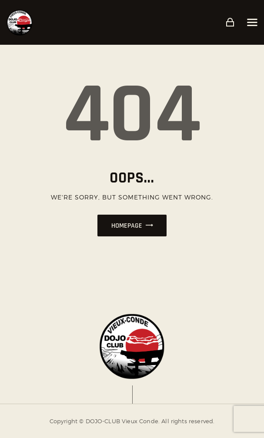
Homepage (126, 225)
